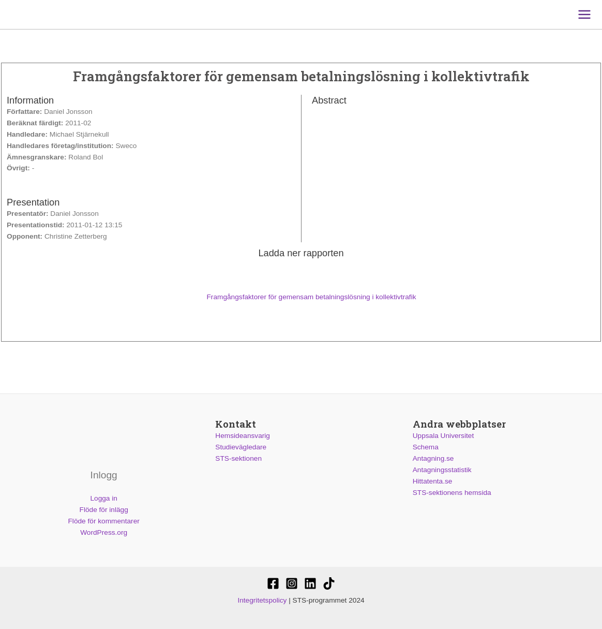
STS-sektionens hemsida (452, 492)
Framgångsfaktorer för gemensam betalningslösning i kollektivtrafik (301, 297)
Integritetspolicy (262, 600)
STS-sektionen (238, 458)
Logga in (103, 498)
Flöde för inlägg (104, 510)
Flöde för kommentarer (104, 521)
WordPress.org (103, 532)
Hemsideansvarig (242, 436)
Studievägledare (240, 447)
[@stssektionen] (291, 583)
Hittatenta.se (433, 481)
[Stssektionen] (329, 583)
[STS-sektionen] (273, 583)
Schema (426, 447)
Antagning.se (433, 458)
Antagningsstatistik (442, 470)
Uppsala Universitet (443, 436)
